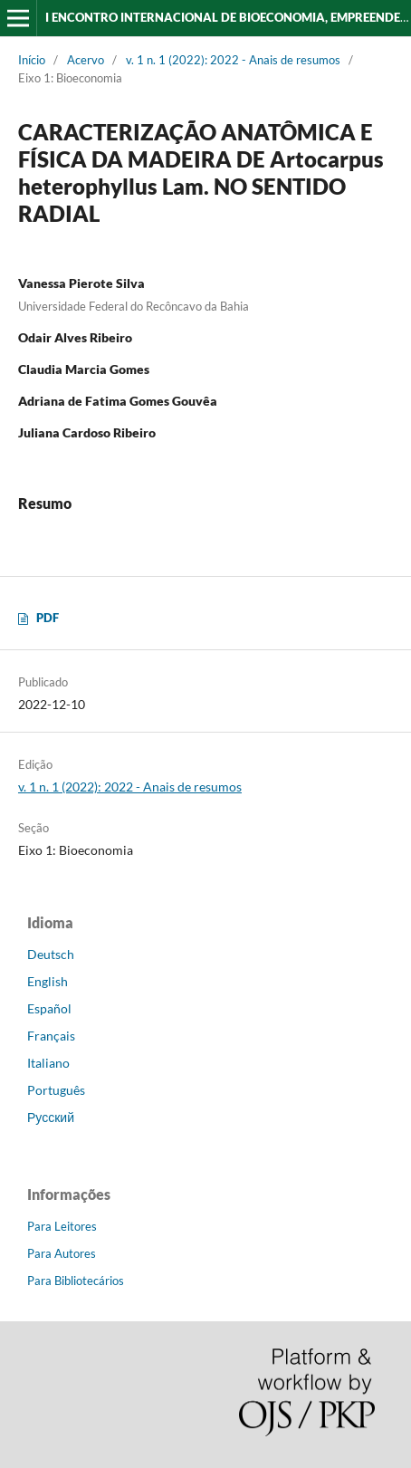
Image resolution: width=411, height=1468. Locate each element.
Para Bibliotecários (75, 1280)
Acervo (85, 60)
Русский (50, 1117)
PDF (47, 617)
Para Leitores (62, 1226)
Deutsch (50, 954)
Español (49, 1008)
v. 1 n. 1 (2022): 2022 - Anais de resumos (233, 60)
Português (56, 1090)
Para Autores (61, 1253)
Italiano (48, 1062)
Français (51, 1035)
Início (31, 60)
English (47, 981)
